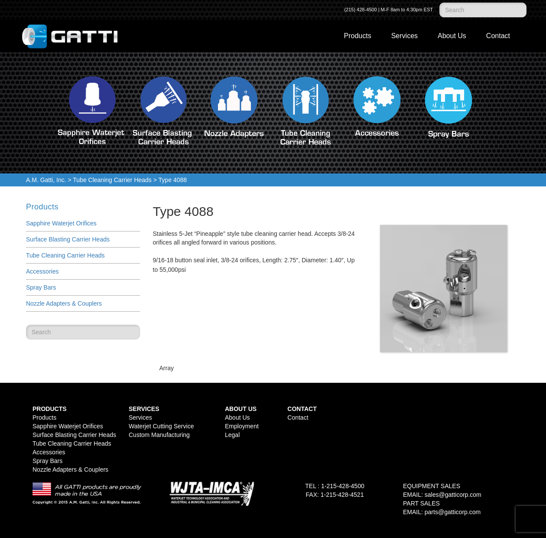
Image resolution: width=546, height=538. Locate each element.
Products (357, 35)
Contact (498, 35)
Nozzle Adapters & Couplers (64, 303)
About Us (452, 35)
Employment (242, 426)
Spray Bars (41, 287)
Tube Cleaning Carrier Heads (112, 179)
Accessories (42, 271)
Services (404, 35)
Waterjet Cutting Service (161, 426)
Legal (232, 434)
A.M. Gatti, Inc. (46, 179)
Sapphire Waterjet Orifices (61, 223)
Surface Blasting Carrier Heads (68, 239)
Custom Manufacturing (159, 434)
